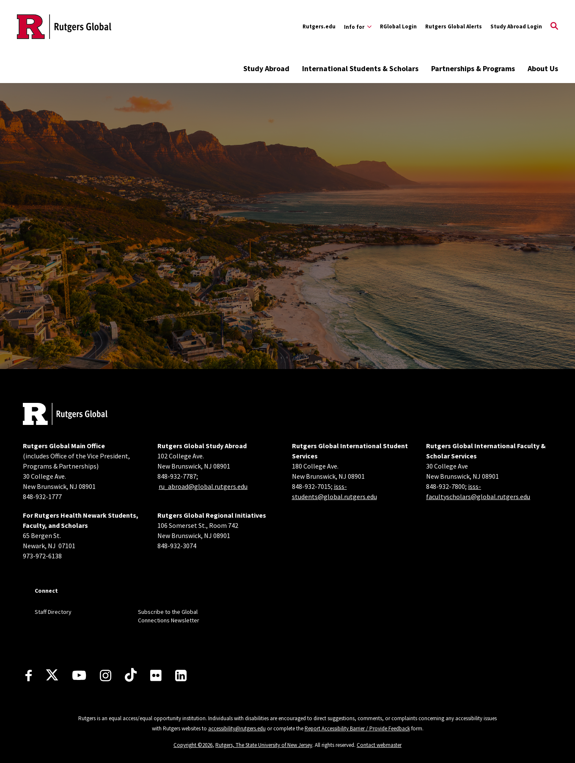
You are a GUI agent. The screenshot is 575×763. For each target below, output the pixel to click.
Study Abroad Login (516, 26)
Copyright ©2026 (192, 745)
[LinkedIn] (181, 675)
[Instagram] (105, 675)
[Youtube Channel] (79, 675)
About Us (543, 68)
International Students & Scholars (360, 68)
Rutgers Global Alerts (453, 26)
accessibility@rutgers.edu (237, 728)
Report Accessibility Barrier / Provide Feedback (357, 728)
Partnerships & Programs (473, 68)
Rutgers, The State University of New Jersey (263, 745)
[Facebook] (28, 675)
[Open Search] (554, 26)
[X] (52, 675)
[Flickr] (156, 675)
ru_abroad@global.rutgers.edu (203, 486)
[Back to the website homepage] (64, 26)
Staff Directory (53, 612)
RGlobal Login (398, 26)
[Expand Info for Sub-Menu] (357, 27)
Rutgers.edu (319, 26)
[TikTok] (131, 675)
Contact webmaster (379, 745)
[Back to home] (65, 415)
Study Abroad (266, 68)
